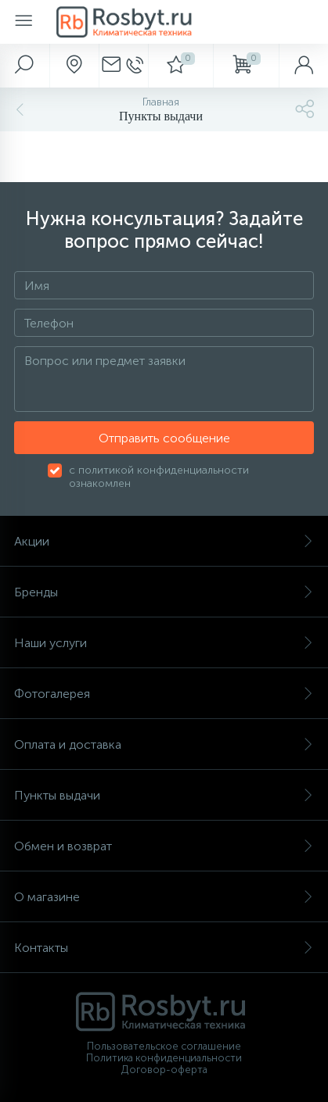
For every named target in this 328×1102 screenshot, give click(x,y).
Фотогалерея (164, 693)
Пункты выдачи (164, 795)
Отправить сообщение (164, 438)
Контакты (164, 947)
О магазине (164, 896)
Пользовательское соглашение (164, 1046)
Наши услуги (164, 642)
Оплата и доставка (164, 744)
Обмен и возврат (164, 846)
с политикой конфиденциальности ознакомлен (159, 476)
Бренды (164, 592)
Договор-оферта (164, 1069)
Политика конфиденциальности (164, 1058)
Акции (164, 541)
